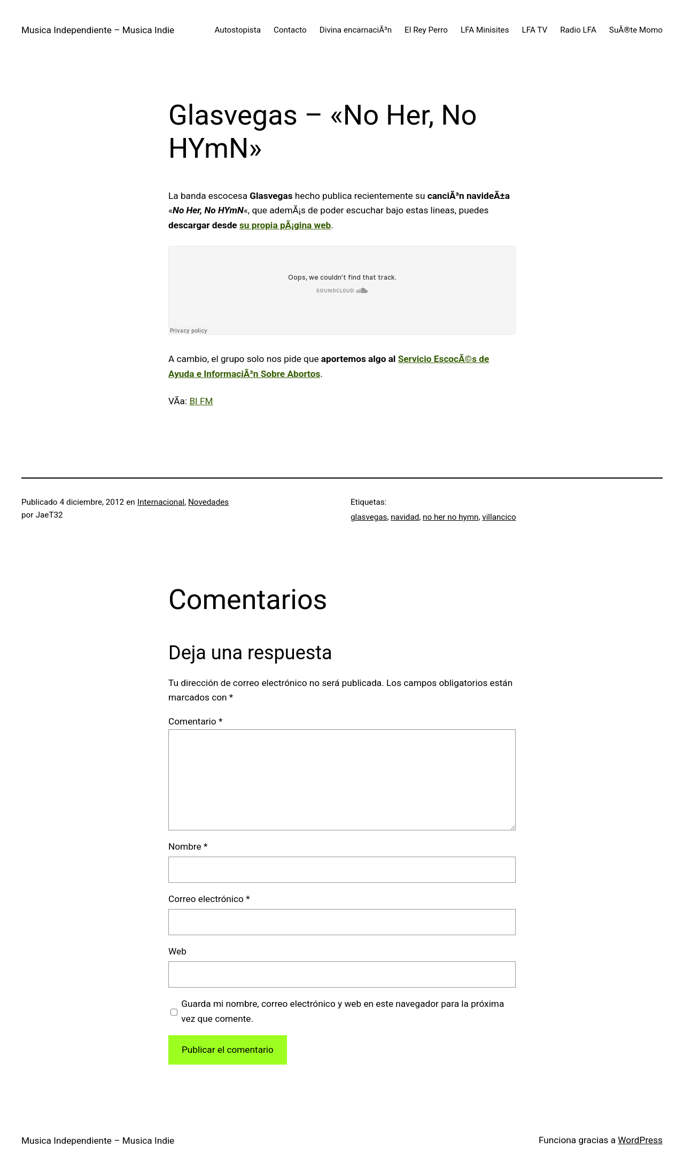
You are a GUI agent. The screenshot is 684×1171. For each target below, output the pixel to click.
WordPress (640, 1140)
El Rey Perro (426, 30)
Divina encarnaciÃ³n (356, 30)
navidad (405, 517)
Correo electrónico (209, 898)
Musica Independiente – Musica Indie (97, 30)
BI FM (201, 401)
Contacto (290, 30)
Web (177, 951)
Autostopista (238, 30)
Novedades (208, 502)
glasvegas (369, 517)
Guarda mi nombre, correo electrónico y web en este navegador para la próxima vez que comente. (342, 1011)
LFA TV (535, 30)
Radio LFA (578, 30)
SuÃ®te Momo (636, 30)
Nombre (187, 846)
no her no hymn (450, 517)
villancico (499, 517)
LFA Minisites (485, 30)
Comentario (195, 721)
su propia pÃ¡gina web (285, 225)
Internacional (160, 502)
